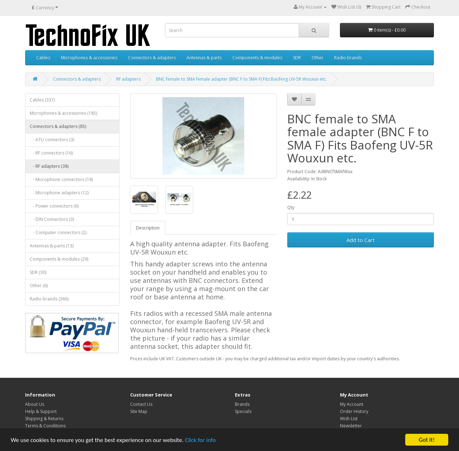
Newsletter (351, 426)
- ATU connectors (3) (52, 140)
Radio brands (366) (49, 299)
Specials (243, 411)
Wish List (349, 419)
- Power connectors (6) (54, 206)
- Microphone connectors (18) (61, 179)
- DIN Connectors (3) (52, 219)
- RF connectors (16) (51, 153)
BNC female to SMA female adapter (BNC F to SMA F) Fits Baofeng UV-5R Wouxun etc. (241, 79)
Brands (242, 404)
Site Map (138, 411)
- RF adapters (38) (49, 166)
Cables (43, 57)
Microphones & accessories (89, 57)
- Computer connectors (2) (58, 232)
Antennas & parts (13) (52, 246)
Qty (290, 207)
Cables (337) (42, 100)
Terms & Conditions (45, 426)
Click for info (200, 440)
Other (317, 57)
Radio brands (348, 57)
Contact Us (141, 404)
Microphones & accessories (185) (63, 113)
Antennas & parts (204, 57)
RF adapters (128, 79)
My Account (351, 404)
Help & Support (41, 411)
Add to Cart (360, 239)
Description (148, 228)
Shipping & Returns (44, 419)
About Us (34, 404)
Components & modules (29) (59, 259)
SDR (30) (38, 272)
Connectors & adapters (152, 57)
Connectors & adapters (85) (58, 126)
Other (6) (39, 286)
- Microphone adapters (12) (59, 193)
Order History (354, 411)
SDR (297, 57)
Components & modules (257, 57)
